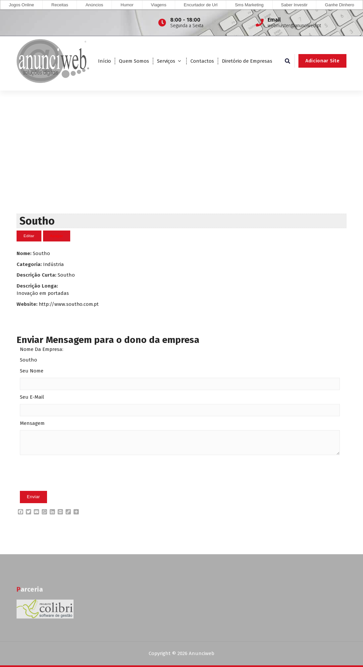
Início (104, 61)
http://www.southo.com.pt (69, 304)
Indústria (54, 264)
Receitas (59, 4)
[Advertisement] (181, 163)
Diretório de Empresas (247, 61)
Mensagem (32, 423)
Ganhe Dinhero (339, 4)
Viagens (159, 4)
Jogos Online (21, 4)
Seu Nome (31, 371)
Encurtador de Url (201, 4)
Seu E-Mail (32, 397)
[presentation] (70, 483)
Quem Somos (134, 61)
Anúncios (94, 4)
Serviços (166, 61)
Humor (127, 4)
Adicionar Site (322, 61)
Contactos (202, 61)
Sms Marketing (249, 4)
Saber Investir (294, 4)
